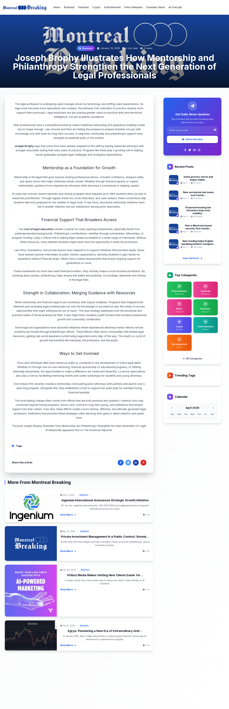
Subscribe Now (192, 139)
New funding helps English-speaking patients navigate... (198, 242)
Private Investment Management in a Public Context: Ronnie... (105, 536)
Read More (68, 514)
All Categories (192, 358)
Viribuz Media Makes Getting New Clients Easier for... (105, 575)
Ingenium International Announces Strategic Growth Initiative (105, 500)
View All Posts (192, 258)
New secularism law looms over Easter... (198, 194)
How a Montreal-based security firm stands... (198, 227)
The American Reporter (98, 430)
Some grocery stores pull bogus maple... (198, 178)
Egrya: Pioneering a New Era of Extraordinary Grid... (105, 631)
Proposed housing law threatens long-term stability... (198, 210)
